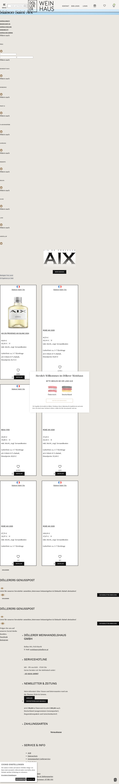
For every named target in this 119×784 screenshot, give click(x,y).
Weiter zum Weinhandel (59, 400)
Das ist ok (30, 779)
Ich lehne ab (20, 779)
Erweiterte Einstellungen (8, 775)
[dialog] (18, 772)
